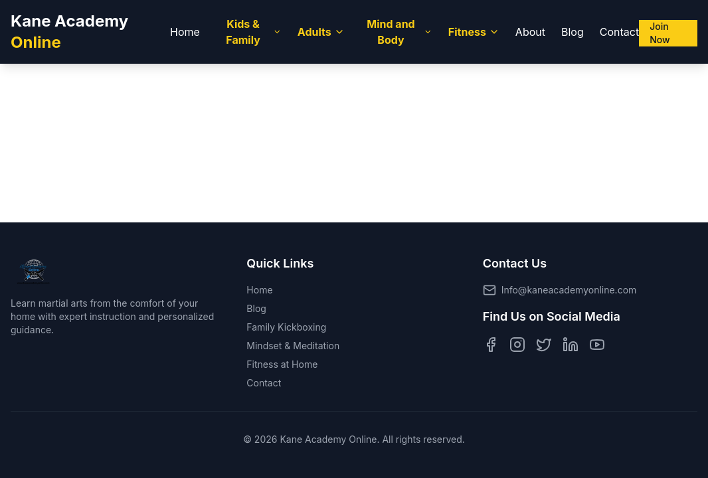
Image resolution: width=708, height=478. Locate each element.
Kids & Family (253, 31)
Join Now (659, 33)
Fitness (473, 32)
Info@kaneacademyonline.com (569, 289)
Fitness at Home (281, 364)
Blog (572, 32)
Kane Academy (69, 31)
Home (185, 32)
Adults (321, 32)
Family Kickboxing (286, 327)
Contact (619, 32)
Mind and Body (399, 31)
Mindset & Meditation (292, 345)
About (530, 32)
